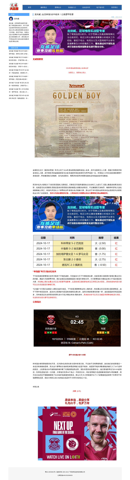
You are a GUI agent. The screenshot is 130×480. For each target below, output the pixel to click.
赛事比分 (58, 7)
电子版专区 (100, 7)
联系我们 (114, 7)
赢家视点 (44, 7)
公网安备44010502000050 (65, 475)
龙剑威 (16, 19)
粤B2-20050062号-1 (50, 472)
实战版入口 (72, 7)
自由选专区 (86, 7)
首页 (29, 7)
